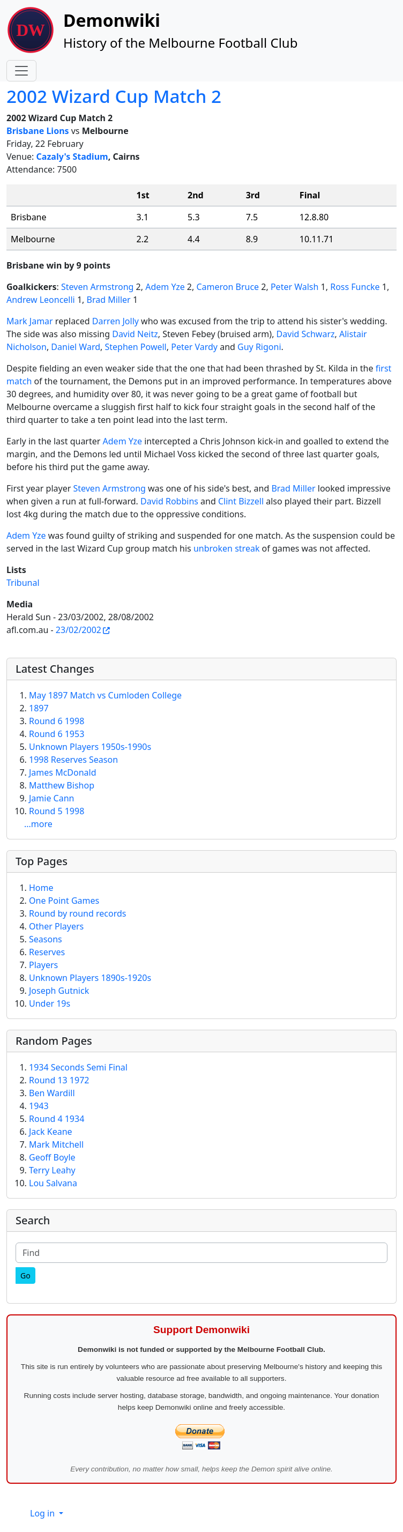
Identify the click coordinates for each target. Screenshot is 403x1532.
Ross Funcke (354, 287)
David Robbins (169, 501)
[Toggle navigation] (21, 70)
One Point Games (64, 900)
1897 (39, 708)
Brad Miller (109, 300)
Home (41, 888)
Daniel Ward (75, 347)
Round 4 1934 (56, 1119)
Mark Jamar (29, 321)
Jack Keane (50, 1131)
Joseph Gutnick (59, 990)
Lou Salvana (53, 1183)
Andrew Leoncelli (40, 300)
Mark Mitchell (56, 1144)
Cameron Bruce (227, 287)
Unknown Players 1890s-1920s (90, 978)
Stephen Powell (135, 347)
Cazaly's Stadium (72, 156)
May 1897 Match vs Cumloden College (105, 695)
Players (43, 965)
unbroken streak (226, 548)
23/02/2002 (78, 630)
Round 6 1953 (56, 734)
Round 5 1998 (56, 811)
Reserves (47, 952)
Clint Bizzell (241, 501)
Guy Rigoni (259, 347)
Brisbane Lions (37, 131)
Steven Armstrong (97, 287)
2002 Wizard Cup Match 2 (113, 96)
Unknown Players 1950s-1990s (90, 747)
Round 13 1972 (59, 1080)
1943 (39, 1106)
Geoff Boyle (52, 1157)
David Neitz (135, 334)
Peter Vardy (194, 347)
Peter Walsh (295, 287)
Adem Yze (165, 287)
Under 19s (49, 1003)
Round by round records (77, 913)
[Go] (25, 1275)
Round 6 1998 (56, 721)
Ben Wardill (52, 1093)
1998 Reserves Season (73, 759)
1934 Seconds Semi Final (78, 1067)
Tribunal (23, 583)
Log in (43, 1513)
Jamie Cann (51, 798)
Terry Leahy (52, 1170)
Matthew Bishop (61, 785)
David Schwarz (306, 334)
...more (38, 824)
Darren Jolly (115, 321)
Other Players (56, 926)
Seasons (45, 939)
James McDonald (62, 772)
